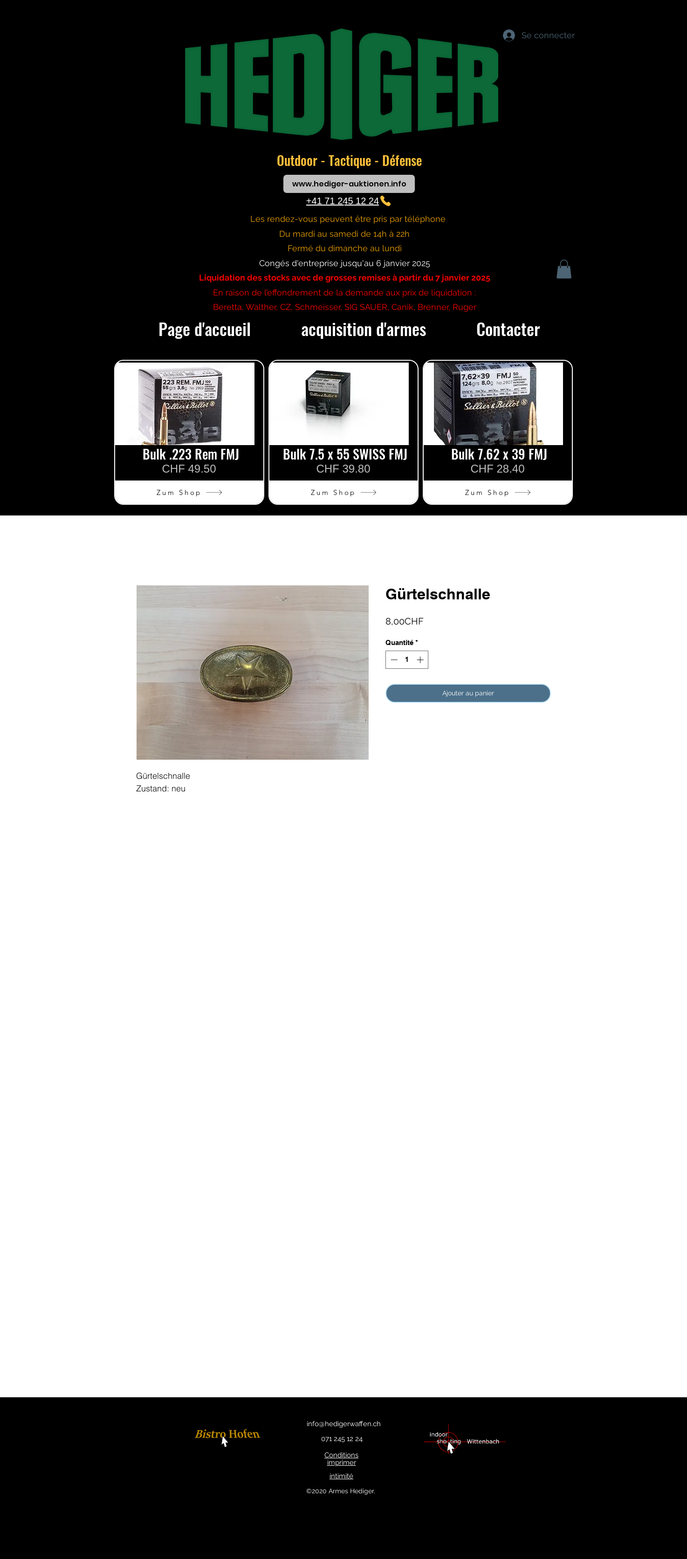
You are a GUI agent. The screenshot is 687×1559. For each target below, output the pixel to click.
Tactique (351, 160)
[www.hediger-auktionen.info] (349, 184)
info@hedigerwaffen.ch (344, 1424)
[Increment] (421, 659)
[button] (564, 269)
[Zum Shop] (190, 492)
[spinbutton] (407, 659)
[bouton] (228, 1439)
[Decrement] (393, 659)
